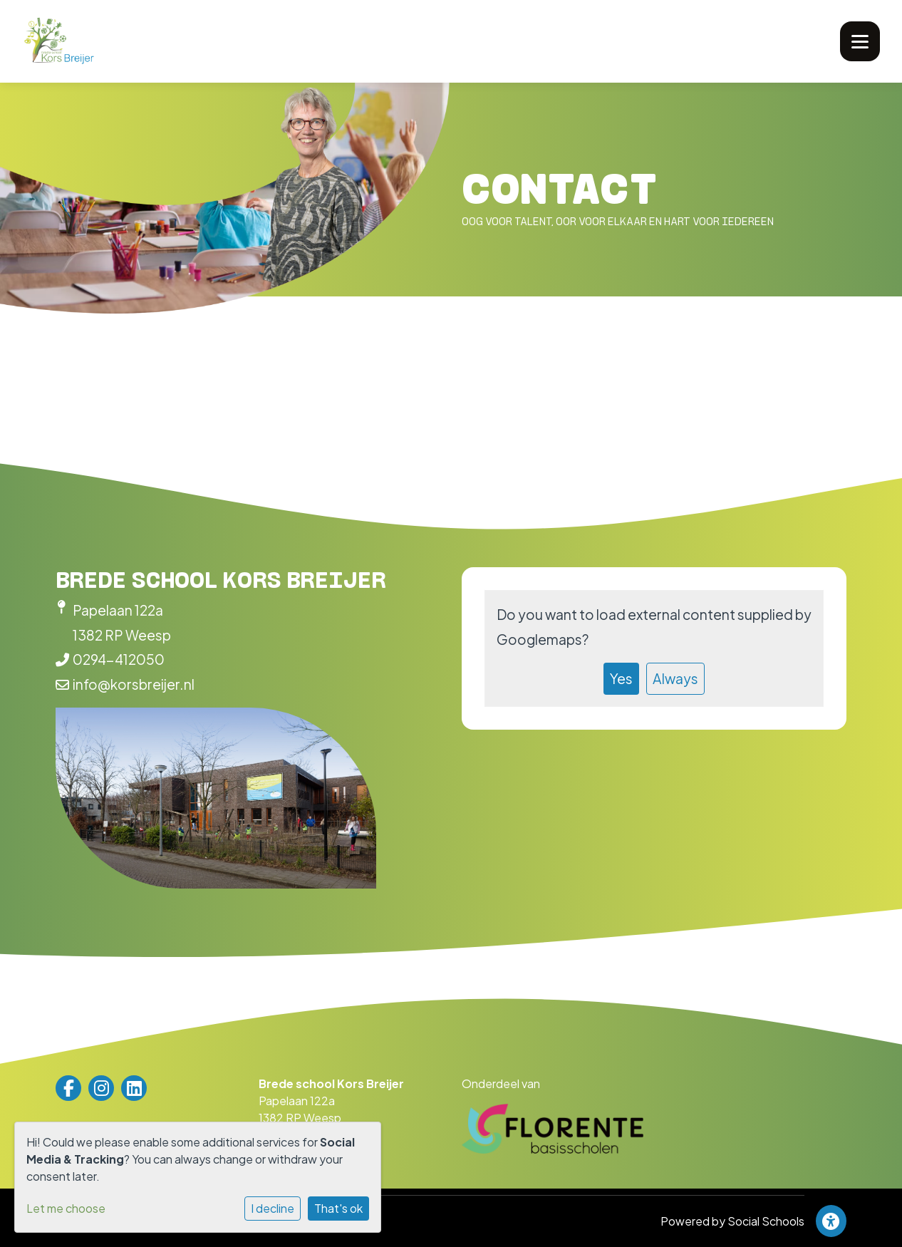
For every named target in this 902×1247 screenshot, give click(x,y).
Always (675, 678)
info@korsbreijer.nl (134, 684)
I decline (272, 1208)
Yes (621, 678)
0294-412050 (119, 659)
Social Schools (765, 1221)
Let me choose (65, 1208)
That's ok (338, 1208)
